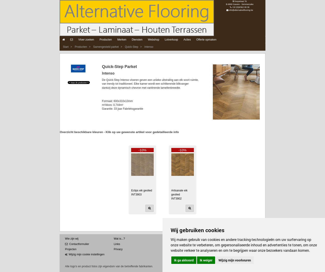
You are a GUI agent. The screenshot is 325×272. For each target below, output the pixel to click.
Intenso (148, 46)
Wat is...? (119, 238)
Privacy (118, 249)
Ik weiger (206, 260)
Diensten (137, 39)
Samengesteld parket (106, 46)
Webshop (153, 39)
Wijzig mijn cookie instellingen (84, 254)
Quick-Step (131, 46)
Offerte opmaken (206, 39)
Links (117, 244)
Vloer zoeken (86, 39)
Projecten (71, 249)
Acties (187, 39)
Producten (106, 39)
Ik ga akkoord (184, 260)
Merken (121, 39)
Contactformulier (77, 244)
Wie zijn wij (71, 238)
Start (65, 46)
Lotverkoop (171, 39)
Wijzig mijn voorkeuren (234, 260)
